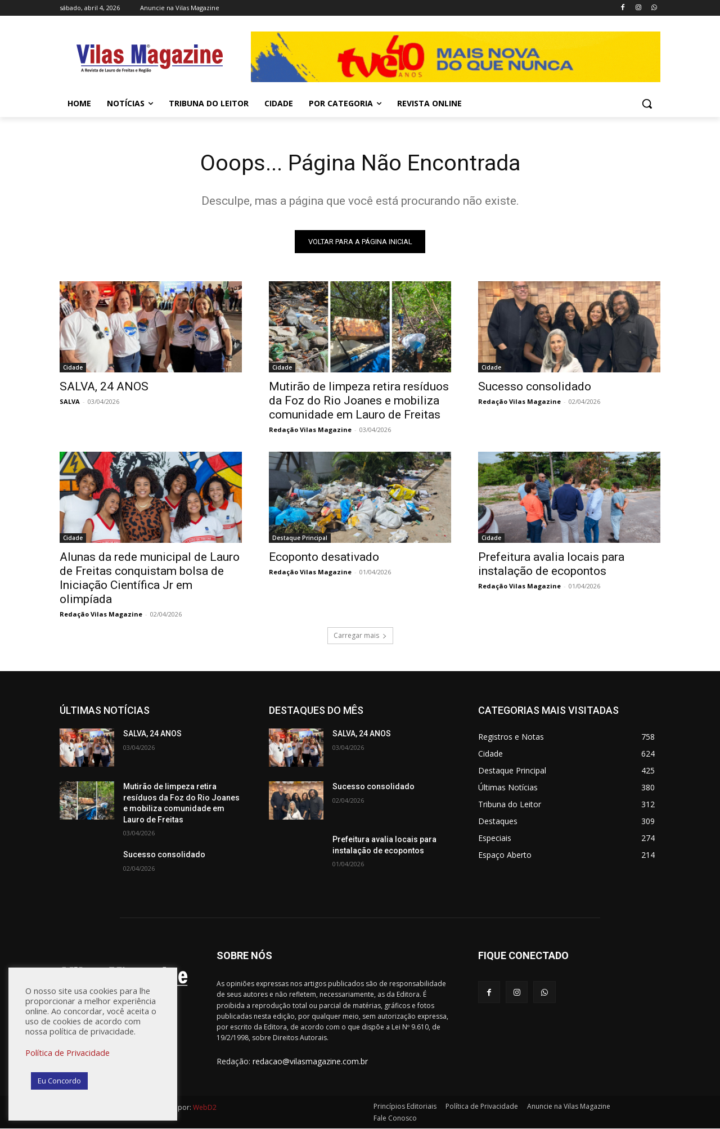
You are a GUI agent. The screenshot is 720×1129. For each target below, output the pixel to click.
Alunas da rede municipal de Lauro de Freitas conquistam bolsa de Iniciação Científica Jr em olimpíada (150, 578)
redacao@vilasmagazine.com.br (310, 1061)
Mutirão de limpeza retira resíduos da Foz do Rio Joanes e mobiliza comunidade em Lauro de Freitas (359, 401)
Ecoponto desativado (324, 557)
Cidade (73, 368)
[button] (646, 103)
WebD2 (204, 1108)
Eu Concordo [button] (59, 1081)
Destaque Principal (299, 538)
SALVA (70, 402)
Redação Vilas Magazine (310, 430)
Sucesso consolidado (534, 387)
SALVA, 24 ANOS (104, 387)
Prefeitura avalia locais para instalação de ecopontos (551, 564)
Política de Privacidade (67, 1052)
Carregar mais (360, 636)
